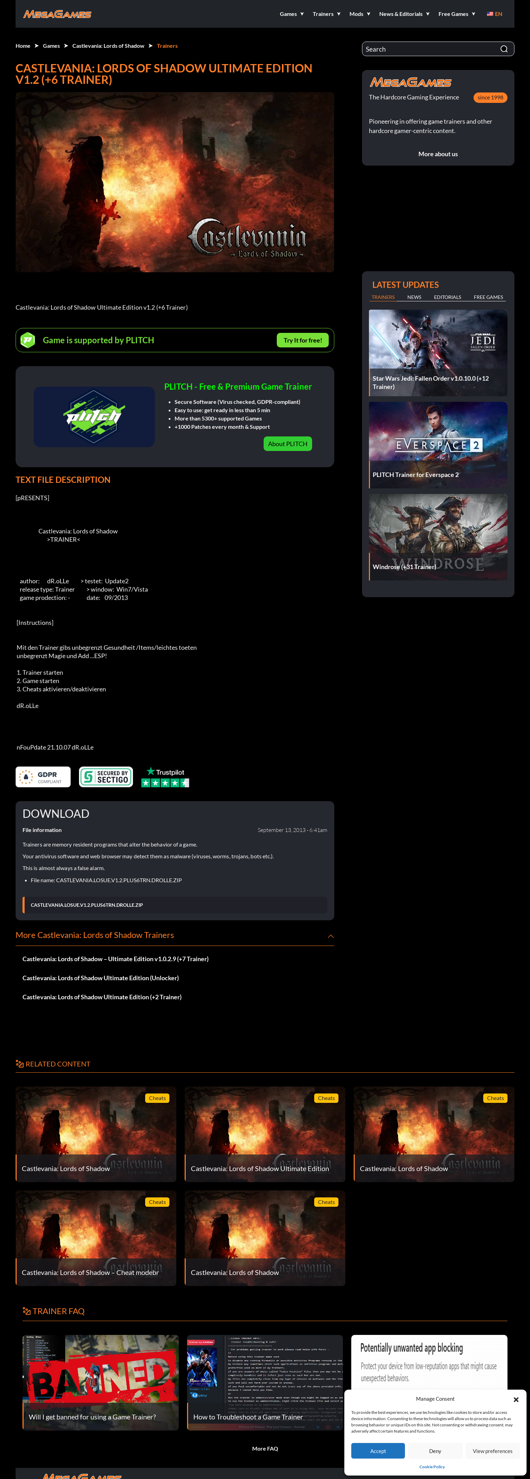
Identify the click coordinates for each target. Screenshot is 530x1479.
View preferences (493, 1451)
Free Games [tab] (488, 297)
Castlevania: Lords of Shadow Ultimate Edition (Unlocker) (101, 978)
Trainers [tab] (383, 297)
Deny (435, 1451)
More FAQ (265, 1448)
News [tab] (414, 297)
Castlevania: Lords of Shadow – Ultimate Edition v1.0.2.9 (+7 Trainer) (116, 959)
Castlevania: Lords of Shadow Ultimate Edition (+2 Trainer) (102, 997)
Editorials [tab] (447, 297)
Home (23, 45)
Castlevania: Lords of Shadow (108, 45)
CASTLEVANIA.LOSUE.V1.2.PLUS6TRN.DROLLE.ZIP (87, 905)
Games (51, 45)
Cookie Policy (432, 1466)
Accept (378, 1451)
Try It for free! (303, 340)
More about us (438, 154)
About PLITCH (288, 444)
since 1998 (490, 97)
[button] (516, 1398)
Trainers (167, 45)
